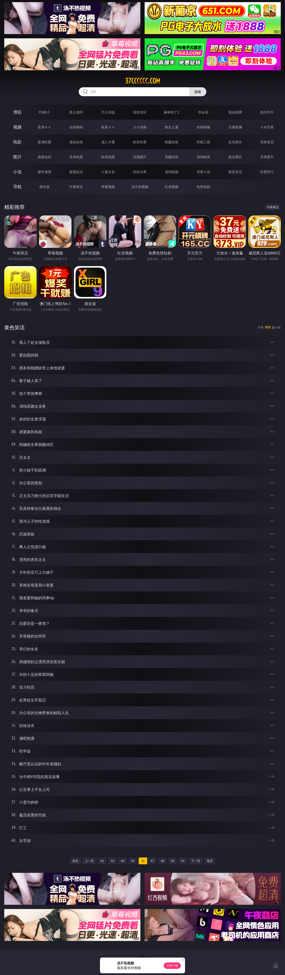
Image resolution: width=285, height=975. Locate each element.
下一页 (195, 861)
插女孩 (44, 186)
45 (132, 861)
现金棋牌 (235, 112)
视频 (17, 127)
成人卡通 (108, 142)
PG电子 (44, 112)
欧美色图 (108, 157)
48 (162, 861)
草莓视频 (108, 186)
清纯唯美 (203, 157)
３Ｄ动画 (140, 127)
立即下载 (172, 966)
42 (102, 861)
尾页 (210, 861)
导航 (17, 186)
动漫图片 (140, 157)
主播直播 (235, 127)
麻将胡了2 (171, 112)
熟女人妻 (171, 127)
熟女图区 (235, 157)
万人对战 (108, 112)
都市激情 (44, 171)
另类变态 (267, 142)
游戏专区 (140, 112)
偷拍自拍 (76, 142)
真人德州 (76, 112)
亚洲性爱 (44, 142)
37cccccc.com (142, 81)
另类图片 (267, 157)
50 (182, 861)
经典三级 (203, 142)
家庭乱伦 (76, 171)
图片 (17, 157)
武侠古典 (140, 171)
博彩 (17, 112)
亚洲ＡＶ (44, 127)
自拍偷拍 (76, 127)
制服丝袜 (171, 142)
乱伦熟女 (235, 142)
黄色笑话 (235, 171)
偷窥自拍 (44, 157)
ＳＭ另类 (267, 127)
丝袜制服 (203, 127)
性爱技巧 (267, 171)
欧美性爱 (140, 142)
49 (172, 861)
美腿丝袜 (171, 157)
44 (122, 861)
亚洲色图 (76, 157)
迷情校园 (171, 171)
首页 (75, 861)
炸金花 (203, 112)
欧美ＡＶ (108, 127)
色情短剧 (203, 186)
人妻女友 (108, 171)
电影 (17, 142)
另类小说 (203, 171)
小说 (17, 172)
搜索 (197, 91)
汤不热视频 (139, 186)
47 (152, 861)
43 (112, 861)
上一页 (89, 861)
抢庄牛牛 (267, 112)
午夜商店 (76, 186)
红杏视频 (171, 186)
